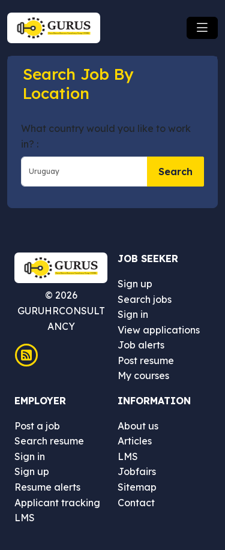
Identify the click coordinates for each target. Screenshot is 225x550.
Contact (136, 503)
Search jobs (145, 299)
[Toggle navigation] (202, 28)
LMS (24, 518)
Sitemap (137, 487)
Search (175, 172)
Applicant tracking (57, 503)
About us (138, 426)
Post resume (146, 360)
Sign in (133, 314)
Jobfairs (137, 471)
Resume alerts (47, 487)
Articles (135, 441)
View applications (159, 330)
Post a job (37, 426)
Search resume (49, 441)
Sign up (135, 284)
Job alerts (141, 345)
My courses (143, 375)
